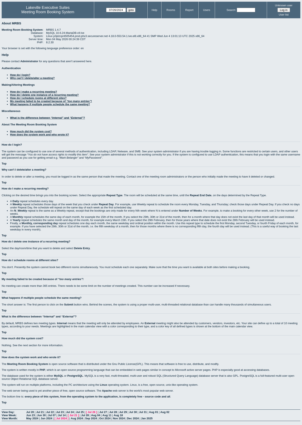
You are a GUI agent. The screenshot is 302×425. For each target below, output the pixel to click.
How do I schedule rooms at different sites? (38, 98)
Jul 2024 (61, 418)
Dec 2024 (133, 418)
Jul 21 (40, 412)
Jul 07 (52, 415)
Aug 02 (164, 412)
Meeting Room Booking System (47, 12)
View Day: (8, 412)
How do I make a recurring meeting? (33, 91)
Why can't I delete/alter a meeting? (32, 78)
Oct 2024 (105, 418)
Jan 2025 (146, 418)
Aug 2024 (77, 418)
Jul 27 (103, 412)
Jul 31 (143, 412)
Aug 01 (153, 412)
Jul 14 (62, 415)
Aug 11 (106, 415)
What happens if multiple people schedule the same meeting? (50, 104)
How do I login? (20, 74)
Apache (107, 390)
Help (154, 10)
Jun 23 (30, 415)
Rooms (171, 10)
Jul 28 (113, 412)
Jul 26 (91, 412)
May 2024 (32, 418)
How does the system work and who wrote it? (39, 134)
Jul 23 (60, 412)
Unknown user (283, 5)
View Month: (10, 418)
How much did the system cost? (31, 131)
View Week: (9, 415)
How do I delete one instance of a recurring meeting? (44, 94)
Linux (103, 384)
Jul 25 (80, 412)
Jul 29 (123, 412)
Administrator (29, 61)
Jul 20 (30, 412)
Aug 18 (118, 415)
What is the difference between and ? (47, 117)
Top (4, 163)
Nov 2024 (119, 418)
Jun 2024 (46, 418)
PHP (42, 369)
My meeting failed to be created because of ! (51, 101)
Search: (231, 10)
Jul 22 (50, 412)
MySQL (58, 375)
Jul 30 (133, 412)
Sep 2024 (91, 418)
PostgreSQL (75, 375)
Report (189, 10)
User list (284, 14)
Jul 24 (70, 412)
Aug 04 (95, 415)
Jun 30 (41, 415)
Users (206, 10)
